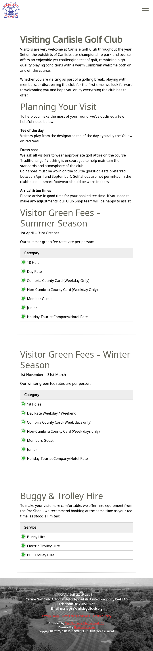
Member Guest (35, 298)
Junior (28, 307)
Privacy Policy (50, 616)
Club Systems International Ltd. (84, 623)
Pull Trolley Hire (36, 555)
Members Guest (36, 440)
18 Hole (29, 262)
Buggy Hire (32, 536)
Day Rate (30, 271)
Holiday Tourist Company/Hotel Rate (53, 316)
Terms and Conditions (76, 616)
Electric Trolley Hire (39, 545)
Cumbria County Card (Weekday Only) (54, 280)
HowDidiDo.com (84, 627)
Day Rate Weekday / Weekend (47, 413)
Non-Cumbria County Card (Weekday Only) (58, 289)
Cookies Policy (102, 616)
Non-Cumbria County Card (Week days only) (59, 431)
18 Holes (30, 404)
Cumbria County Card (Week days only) (55, 422)
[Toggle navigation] (145, 10)
